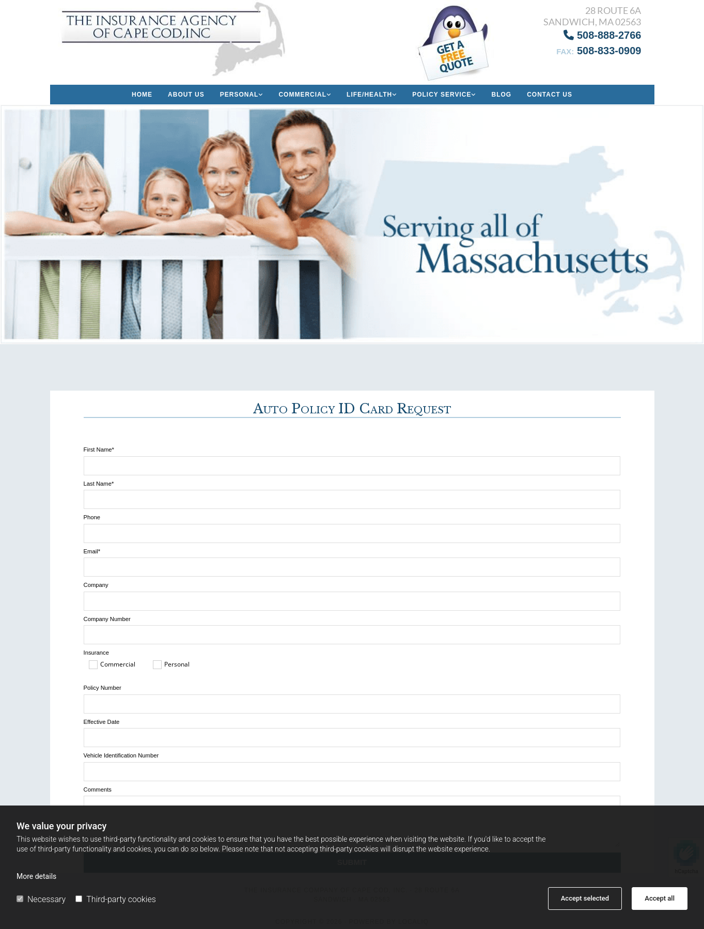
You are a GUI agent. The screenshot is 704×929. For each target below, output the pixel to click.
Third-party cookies (115, 899)
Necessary (41, 899)
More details (36, 876)
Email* (92, 551)
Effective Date (102, 722)
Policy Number (102, 688)
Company (96, 585)
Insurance (96, 652)
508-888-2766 (602, 35)
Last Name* (99, 484)
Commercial (302, 94)
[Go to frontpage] (176, 39)
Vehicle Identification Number (121, 755)
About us (186, 94)
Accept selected (585, 898)
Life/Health (369, 94)
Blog (501, 94)
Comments (98, 789)
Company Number (107, 619)
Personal (239, 94)
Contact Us (549, 94)
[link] (241, 94)
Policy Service (441, 94)
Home (142, 94)
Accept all (660, 898)
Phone (92, 517)
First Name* (99, 449)
